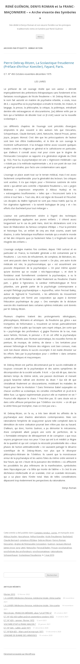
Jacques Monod (63, 544)
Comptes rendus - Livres (45, 532)
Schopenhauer (11, 555)
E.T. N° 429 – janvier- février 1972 (19, 620)
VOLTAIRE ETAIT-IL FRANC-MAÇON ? (20, 624)
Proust (54, 547)
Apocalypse (23, 536)
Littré (23, 547)
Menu (40, 36)
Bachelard (67, 536)
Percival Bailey (43, 547)
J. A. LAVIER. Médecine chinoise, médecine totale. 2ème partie (32, 598)
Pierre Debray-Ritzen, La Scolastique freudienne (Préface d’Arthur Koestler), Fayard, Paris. (39, 65)
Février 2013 (9, 594)
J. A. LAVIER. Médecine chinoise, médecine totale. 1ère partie (32, 605)
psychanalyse (65, 547)
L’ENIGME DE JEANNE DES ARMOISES (20, 635)
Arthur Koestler (37, 536)
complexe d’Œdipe (28, 540)
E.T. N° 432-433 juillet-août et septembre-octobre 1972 (29, 616)
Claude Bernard (11, 540)
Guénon (51, 544)
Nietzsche (31, 547)
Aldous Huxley (10, 536)
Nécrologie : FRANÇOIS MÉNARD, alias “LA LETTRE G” (28, 612)
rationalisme (56, 551)
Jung (18, 547)
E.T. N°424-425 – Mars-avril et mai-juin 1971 (23, 631)
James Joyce (9, 547)
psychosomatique (41, 551)
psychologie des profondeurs (18, 551)
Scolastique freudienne (30, 555)
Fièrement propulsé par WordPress (19, 654)
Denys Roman (59, 540)
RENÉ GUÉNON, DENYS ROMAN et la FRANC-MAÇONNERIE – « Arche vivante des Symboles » (40, 12)
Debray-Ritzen (45, 540)
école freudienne (53, 536)
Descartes (8, 544)
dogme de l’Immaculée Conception (30, 544)
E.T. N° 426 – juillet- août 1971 (17, 627)
